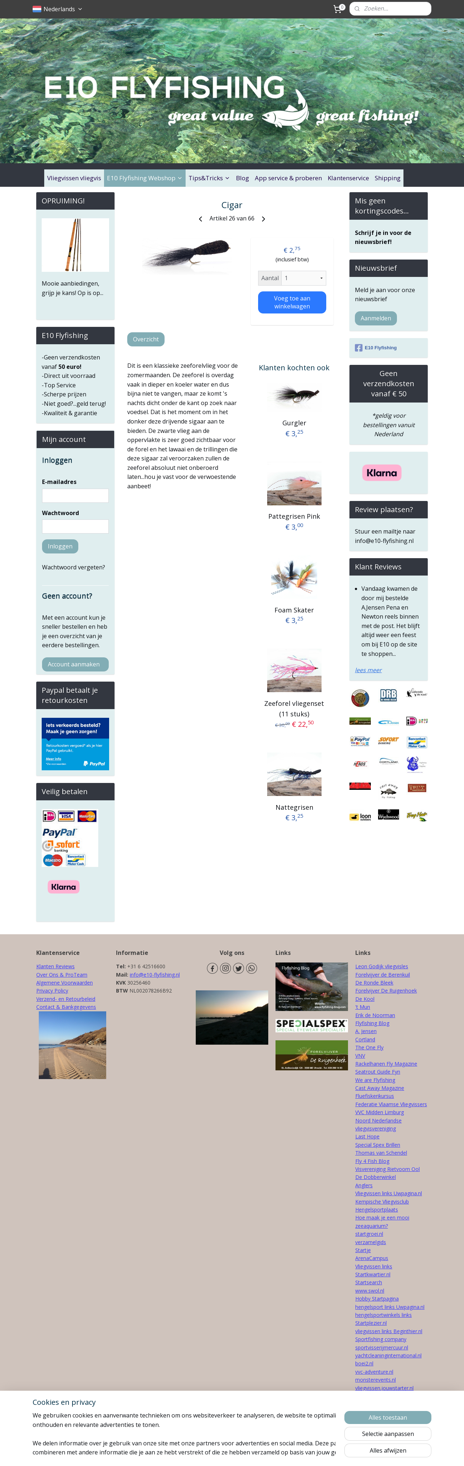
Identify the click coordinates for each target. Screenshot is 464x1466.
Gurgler (294, 422)
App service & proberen (288, 178)
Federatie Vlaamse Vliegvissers (391, 1104)
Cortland (365, 1039)
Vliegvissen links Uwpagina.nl (388, 1193)
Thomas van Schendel (381, 1152)
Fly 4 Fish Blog (372, 1161)
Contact (45, 1006)
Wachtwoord (60, 513)
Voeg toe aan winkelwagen (292, 302)
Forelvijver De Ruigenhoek (386, 990)
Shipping (388, 178)
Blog (242, 178)
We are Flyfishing (375, 1080)
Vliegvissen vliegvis (74, 178)
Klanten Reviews (55, 966)
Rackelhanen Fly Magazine (386, 1063)
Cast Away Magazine (379, 1087)
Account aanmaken (74, 664)
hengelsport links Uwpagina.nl (389, 1306)
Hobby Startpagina (377, 1298)
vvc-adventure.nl (374, 1371)
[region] (184, 1434)
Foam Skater (294, 609)
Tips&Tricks (209, 178)
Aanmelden (376, 318)
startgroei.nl (369, 1233)
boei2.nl (364, 1363)
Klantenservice (348, 178)
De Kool (364, 998)
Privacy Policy (52, 990)
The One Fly (369, 1047)
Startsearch (368, 1282)
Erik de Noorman (375, 1015)
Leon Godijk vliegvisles (381, 966)
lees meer (368, 670)
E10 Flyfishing (376, 348)
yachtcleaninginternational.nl (388, 1355)
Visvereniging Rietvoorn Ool (387, 1169)
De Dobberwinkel (375, 1177)
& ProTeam (72, 974)
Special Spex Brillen (377, 1144)
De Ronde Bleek (374, 982)
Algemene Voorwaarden (64, 982)
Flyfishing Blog (372, 1023)
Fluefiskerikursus (374, 1095)
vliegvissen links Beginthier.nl (388, 1331)
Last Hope (367, 1136)
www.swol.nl (369, 1290)
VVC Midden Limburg (379, 1112)
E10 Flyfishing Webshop (145, 178)
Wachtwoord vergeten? (73, 567)
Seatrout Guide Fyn (377, 1071)
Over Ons (47, 974)
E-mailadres (59, 482)
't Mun (362, 1006)
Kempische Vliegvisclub (382, 1201)
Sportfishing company (380, 1339)
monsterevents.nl (375, 1379)
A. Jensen (366, 1031)
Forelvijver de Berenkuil (382, 974)
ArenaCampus (371, 1258)
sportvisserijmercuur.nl (381, 1347)
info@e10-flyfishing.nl (155, 974)
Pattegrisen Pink (294, 516)
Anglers (364, 1185)
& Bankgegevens (75, 1006)
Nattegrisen (294, 806)
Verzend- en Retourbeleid (65, 998)
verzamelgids (370, 1242)
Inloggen (60, 546)
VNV (360, 1055)
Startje (363, 1250)
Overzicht (146, 339)
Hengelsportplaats (376, 1209)
